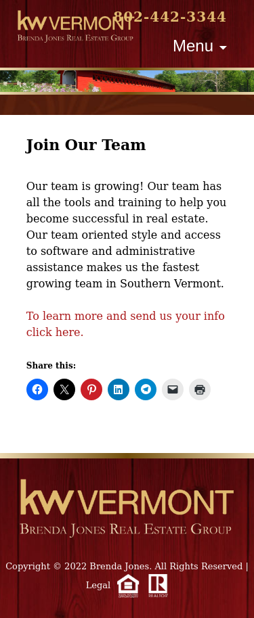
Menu (193, 46)
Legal (98, 585)
